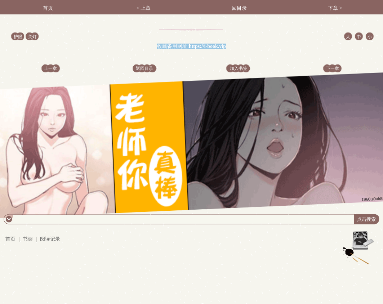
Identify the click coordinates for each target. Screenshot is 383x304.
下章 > (335, 8)
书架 (28, 239)
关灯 (32, 36)
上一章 (50, 68)
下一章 (332, 68)
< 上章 (144, 8)
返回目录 (144, 68)
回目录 (239, 8)
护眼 (18, 36)
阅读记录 (50, 239)
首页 (48, 8)
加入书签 (238, 68)
